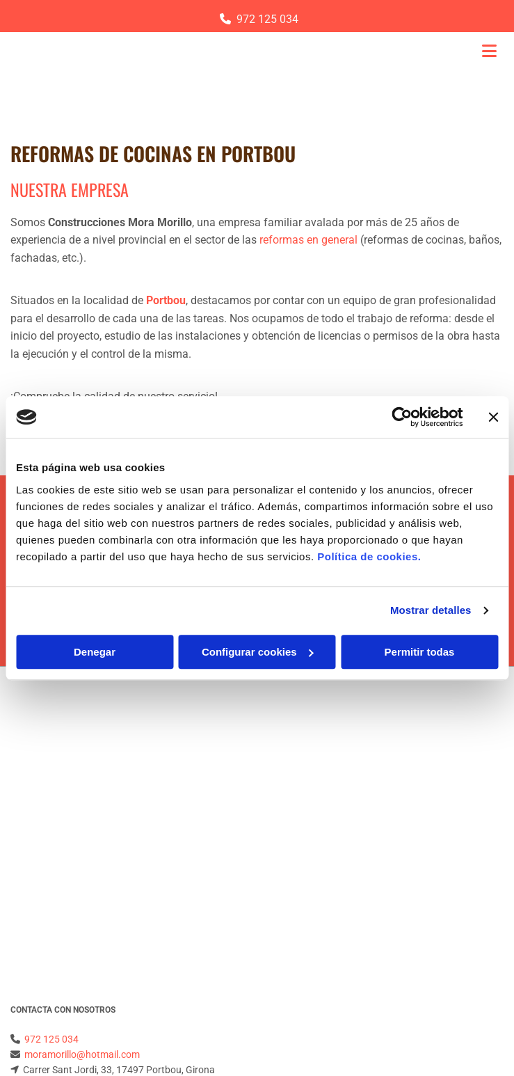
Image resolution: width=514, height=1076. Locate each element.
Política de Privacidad (56, 884)
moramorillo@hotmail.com (82, 776)
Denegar (94, 652)
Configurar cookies (258, 652)
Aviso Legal (35, 869)
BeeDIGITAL (478, 1015)
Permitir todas (420, 652)
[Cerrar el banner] (493, 417)
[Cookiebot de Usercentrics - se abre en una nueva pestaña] (402, 416)
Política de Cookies (50, 900)
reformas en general (308, 239)
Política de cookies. (369, 556)
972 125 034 (267, 19)
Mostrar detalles (431, 610)
